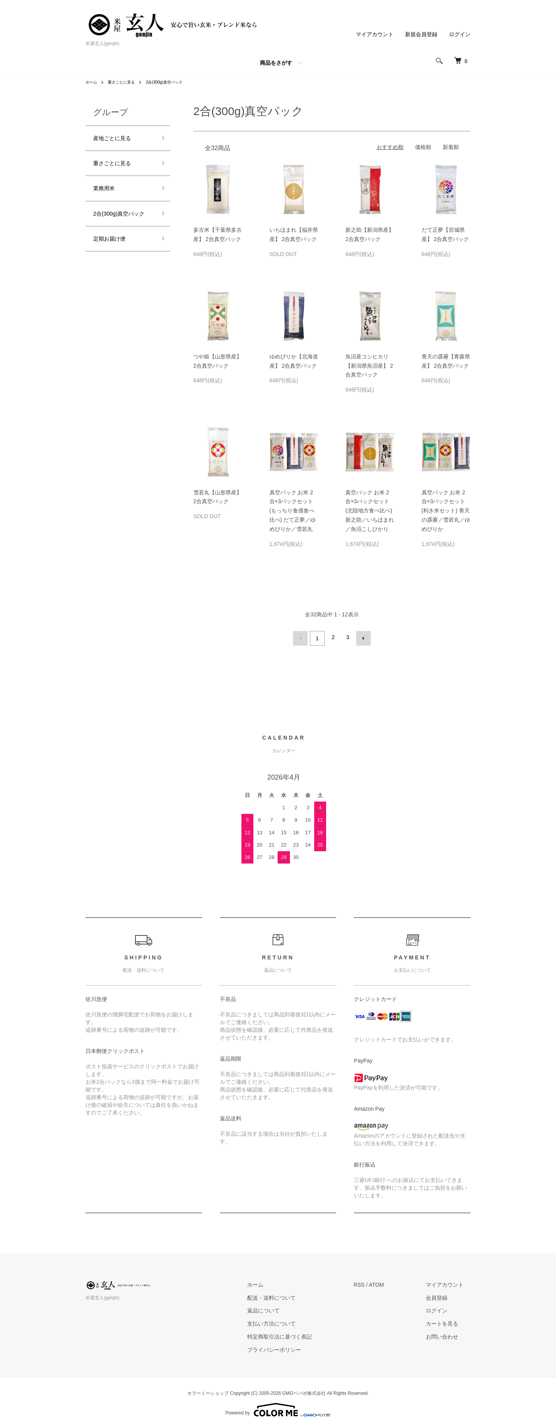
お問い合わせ (449, 1334)
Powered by (277, 1407)
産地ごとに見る (117, 139)
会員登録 (443, 1295)
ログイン (460, 34)
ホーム (92, 82)
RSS (373, 1282)
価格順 (423, 147)
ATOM (390, 1282)
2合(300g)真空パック (175, 82)
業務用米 (107, 194)
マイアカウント (375, 34)
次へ (361, 637)
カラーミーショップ (208, 1390)
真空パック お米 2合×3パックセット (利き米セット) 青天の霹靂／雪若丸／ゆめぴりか (446, 510)
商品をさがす (276, 63)
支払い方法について (292, 1321)
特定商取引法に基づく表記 (300, 1334)
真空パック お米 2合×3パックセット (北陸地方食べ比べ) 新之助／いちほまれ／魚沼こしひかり (369, 510)
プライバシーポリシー (295, 1347)
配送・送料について (292, 1295)
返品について (284, 1308)
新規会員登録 (421, 34)
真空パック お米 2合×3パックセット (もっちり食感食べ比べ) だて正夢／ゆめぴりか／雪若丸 (293, 510)
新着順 (451, 147)
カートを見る (449, 1321)
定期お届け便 (114, 261)
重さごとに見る (126, 82)
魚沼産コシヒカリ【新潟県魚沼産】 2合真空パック (369, 365)
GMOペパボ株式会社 (304, 1390)
